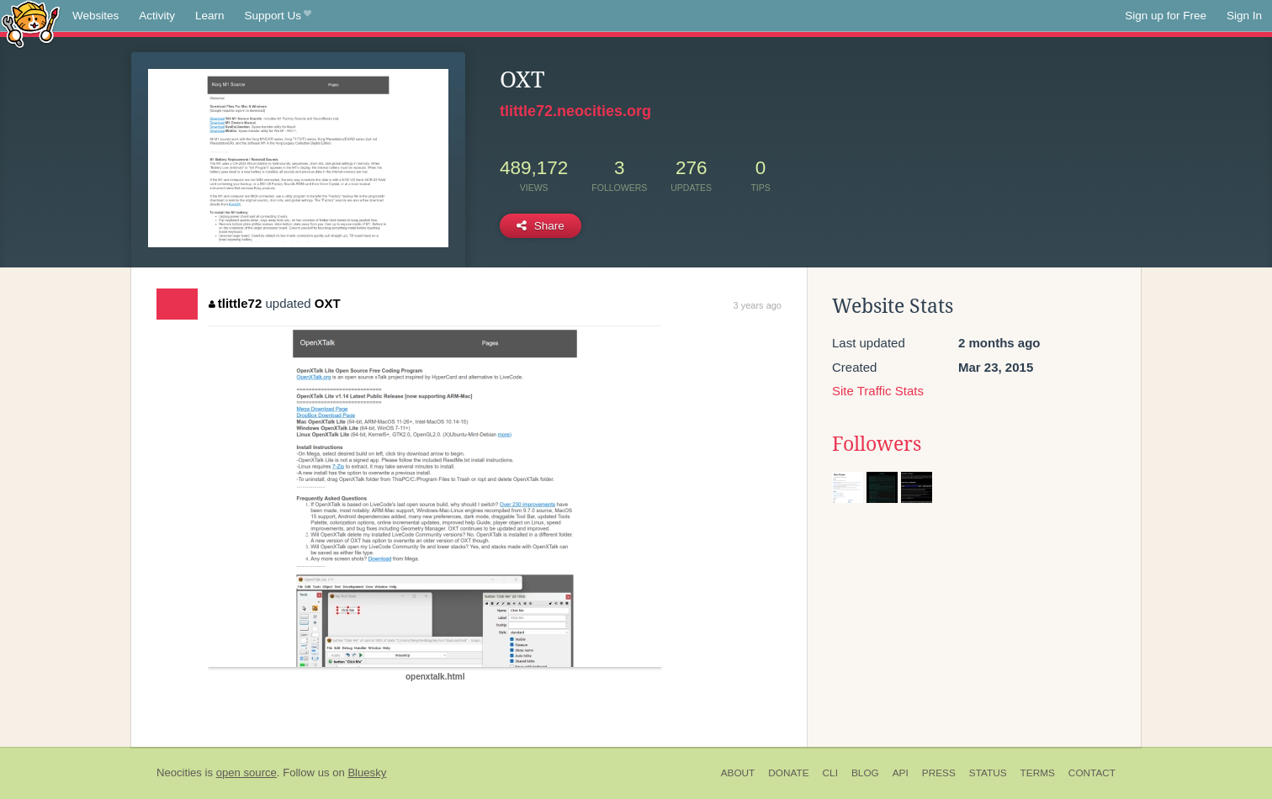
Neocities (179, 772)
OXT (328, 303)
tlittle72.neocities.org (575, 111)
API (901, 773)
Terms (1037, 773)
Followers (876, 444)
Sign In (1244, 15)
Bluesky (366, 772)
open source (246, 772)
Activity (157, 15)
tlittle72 (235, 303)
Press (939, 773)
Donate (788, 773)
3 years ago (758, 305)
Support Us (278, 16)
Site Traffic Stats (878, 391)
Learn (210, 15)
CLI (830, 773)
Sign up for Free (1165, 15)
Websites (95, 15)
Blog (865, 773)
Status (988, 773)
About (738, 773)
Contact (1092, 773)
